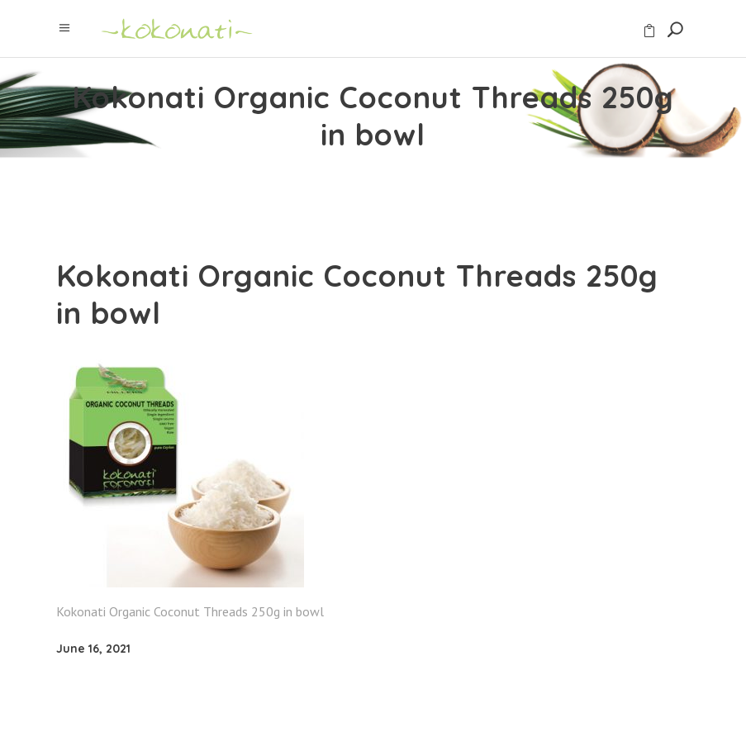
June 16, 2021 (93, 648)
